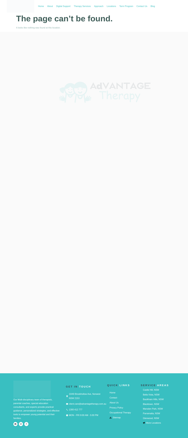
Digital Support (63, 6)
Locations (111, 6)
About (50, 6)
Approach (98, 6)
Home (41, 6)
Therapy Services (82, 6)
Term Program (126, 6)
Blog (153, 6)
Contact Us (141, 6)
